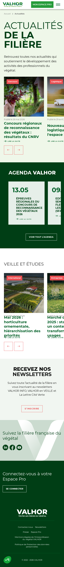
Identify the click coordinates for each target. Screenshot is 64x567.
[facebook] (12, 447)
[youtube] (19, 447)
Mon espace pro (42, 4)
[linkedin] (5, 447)
